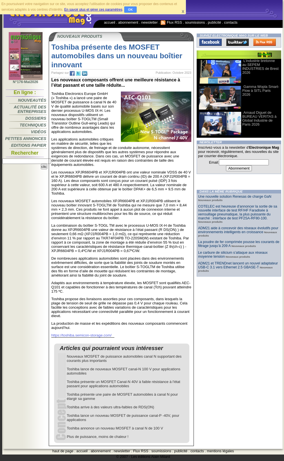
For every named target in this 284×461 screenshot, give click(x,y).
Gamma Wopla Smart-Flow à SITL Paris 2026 (260, 90)
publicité (214, 22)
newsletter (149, 22)
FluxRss (264, 42)
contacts (231, 22)
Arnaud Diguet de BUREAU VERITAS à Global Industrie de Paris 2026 (259, 118)
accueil (109, 22)
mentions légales (220, 451)
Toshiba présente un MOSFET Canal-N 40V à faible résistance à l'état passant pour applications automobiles (123, 384)
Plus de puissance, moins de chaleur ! (97, 437)
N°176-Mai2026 (26, 80)
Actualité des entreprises (30, 109)
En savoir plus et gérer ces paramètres (93, 10)
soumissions (195, 22)
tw (78, 73)
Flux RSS (171, 22)
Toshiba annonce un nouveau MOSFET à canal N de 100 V (115, 428)
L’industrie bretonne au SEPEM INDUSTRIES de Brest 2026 (260, 67)
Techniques (33, 125)
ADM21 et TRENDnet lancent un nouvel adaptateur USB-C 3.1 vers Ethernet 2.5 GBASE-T (238, 265)
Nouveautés (32, 100)
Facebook (210, 42)
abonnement (128, 22)
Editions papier (28, 145)
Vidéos (38, 132)
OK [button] (130, 9)
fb (72, 73)
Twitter (237, 42)
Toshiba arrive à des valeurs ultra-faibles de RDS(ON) (110, 407)
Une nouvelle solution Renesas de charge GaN (234, 197)
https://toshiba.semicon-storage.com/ (81, 335)
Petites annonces (25, 138)
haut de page (63, 451)
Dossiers (35, 118)
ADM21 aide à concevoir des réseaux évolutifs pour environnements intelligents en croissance (238, 230)
